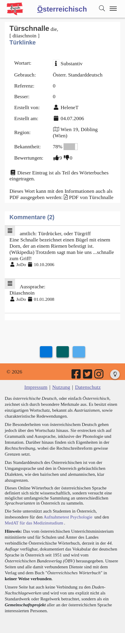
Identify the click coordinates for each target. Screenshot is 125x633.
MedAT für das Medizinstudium (34, 522)
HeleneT (70, 107)
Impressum (35, 387)
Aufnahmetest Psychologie (67, 516)
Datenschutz (88, 387)
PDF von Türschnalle (91, 197)
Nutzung (61, 387)
